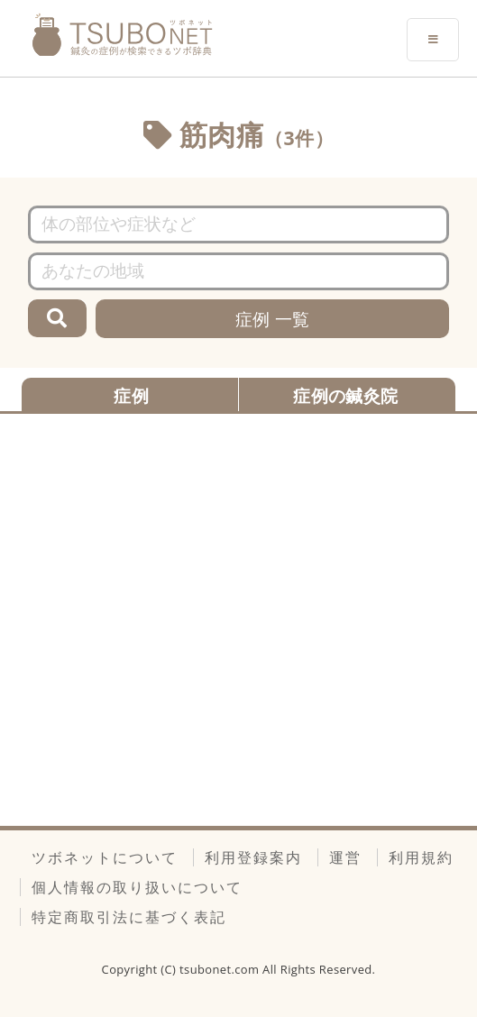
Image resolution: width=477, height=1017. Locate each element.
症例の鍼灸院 (345, 395)
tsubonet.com (220, 969)
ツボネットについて (105, 857)
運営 (345, 857)
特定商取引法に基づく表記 (129, 917)
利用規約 (421, 857)
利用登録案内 (253, 857)
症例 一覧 (272, 319)
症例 (131, 395)
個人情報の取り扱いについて (137, 887)
